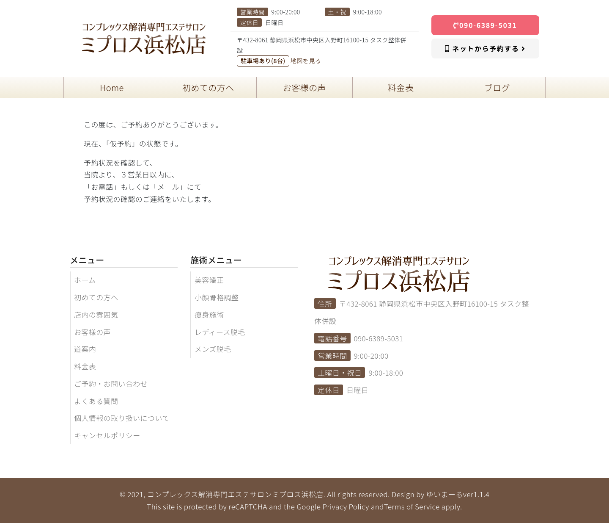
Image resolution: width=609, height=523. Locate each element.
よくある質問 (96, 401)
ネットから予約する (485, 48)
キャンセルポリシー (107, 435)
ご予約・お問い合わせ (111, 383)
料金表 (85, 366)
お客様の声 (92, 332)
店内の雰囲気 (96, 314)
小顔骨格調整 (217, 297)
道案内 (85, 348)
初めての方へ (96, 297)
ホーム (85, 279)
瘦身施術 (209, 314)
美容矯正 (209, 279)
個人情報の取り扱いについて (122, 417)
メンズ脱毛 (213, 348)
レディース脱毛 (220, 332)
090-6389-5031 (485, 25)
